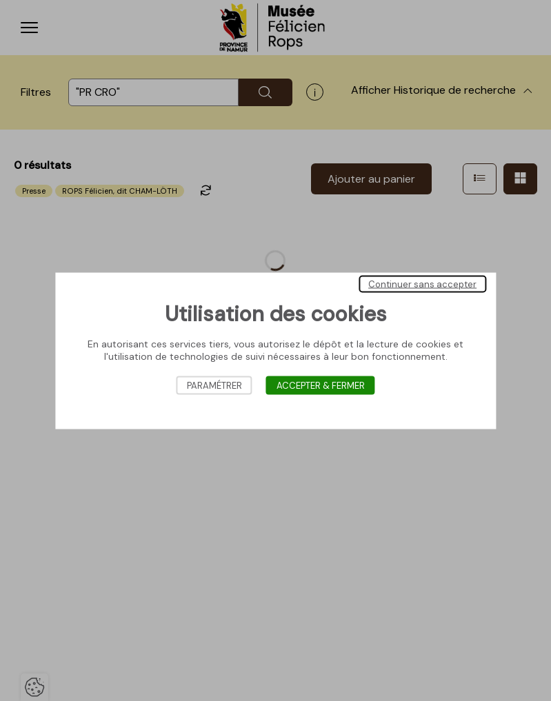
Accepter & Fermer (321, 385)
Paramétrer (214, 385)
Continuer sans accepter (422, 283)
